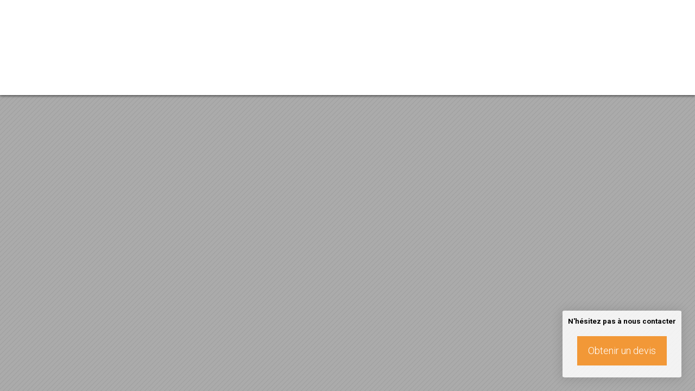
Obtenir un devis (622, 350)
